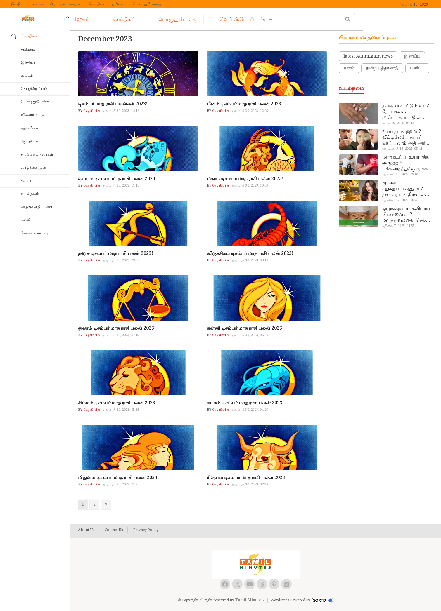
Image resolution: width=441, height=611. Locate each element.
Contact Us (114, 530)
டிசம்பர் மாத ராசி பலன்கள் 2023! (113, 104)
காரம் (348, 68)
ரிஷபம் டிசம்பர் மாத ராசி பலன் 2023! (247, 477)
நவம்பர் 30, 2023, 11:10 (121, 185)
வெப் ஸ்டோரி (249, 19)
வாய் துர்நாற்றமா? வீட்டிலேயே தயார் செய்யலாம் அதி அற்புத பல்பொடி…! (407, 137)
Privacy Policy (145, 530)
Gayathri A (91, 111)
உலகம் (38, 4)
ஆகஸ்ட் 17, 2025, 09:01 (400, 174)
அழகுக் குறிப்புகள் (36, 207)
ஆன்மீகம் (29, 128)
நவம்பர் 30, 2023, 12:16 (121, 111)
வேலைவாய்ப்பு (34, 233)
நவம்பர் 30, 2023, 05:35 (121, 409)
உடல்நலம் (30, 194)
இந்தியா (18, 4)
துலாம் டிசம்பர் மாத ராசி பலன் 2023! (117, 328)
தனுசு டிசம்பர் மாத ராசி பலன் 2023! (115, 253)
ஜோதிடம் (29, 141)
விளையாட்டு (32, 115)
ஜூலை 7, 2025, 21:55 (398, 226)
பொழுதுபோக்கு (146, 4)
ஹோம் (93, 19)
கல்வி (26, 220)
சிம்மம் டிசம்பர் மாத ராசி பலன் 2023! (117, 403)
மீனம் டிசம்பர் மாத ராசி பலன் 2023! (245, 104)
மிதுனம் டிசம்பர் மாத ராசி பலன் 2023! (118, 477)
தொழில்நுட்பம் (34, 89)
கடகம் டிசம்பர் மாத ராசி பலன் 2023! (245, 403)
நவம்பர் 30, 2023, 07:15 (121, 335)
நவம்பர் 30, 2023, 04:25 (250, 409)
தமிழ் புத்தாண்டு (382, 68)
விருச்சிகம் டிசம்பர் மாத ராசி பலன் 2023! (250, 253)
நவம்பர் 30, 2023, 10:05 (250, 185)
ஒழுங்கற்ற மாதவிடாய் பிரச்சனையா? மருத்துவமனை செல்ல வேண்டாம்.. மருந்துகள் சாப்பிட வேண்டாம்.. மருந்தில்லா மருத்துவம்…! (407, 214)
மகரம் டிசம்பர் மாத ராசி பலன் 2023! (245, 178)
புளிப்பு (417, 68)
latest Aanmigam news (368, 56)
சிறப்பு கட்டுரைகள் (66, 4)
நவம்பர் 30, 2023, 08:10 (250, 260)
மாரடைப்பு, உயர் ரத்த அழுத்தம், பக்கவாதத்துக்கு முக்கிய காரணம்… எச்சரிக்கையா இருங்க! (407, 163)
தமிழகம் (119, 4)
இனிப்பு (412, 56)
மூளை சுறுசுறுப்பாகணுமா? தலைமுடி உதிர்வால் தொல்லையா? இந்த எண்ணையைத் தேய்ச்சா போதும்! (407, 189)
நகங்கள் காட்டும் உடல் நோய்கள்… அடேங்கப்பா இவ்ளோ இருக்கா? (406, 112)
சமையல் (28, 181)
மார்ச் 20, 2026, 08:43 (398, 123)
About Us (86, 530)
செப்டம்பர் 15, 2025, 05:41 (402, 149)
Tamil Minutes (249, 600)
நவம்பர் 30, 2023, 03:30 (121, 484)
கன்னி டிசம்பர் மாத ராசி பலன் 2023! (245, 328)
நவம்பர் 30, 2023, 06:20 (250, 335)
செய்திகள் (97, 4)
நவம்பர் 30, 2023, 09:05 (121, 260)
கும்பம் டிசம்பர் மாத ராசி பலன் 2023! (117, 178)
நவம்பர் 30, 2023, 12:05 (250, 111)
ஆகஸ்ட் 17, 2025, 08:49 (400, 200)
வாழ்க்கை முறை (35, 168)
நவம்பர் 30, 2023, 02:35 (250, 484)
